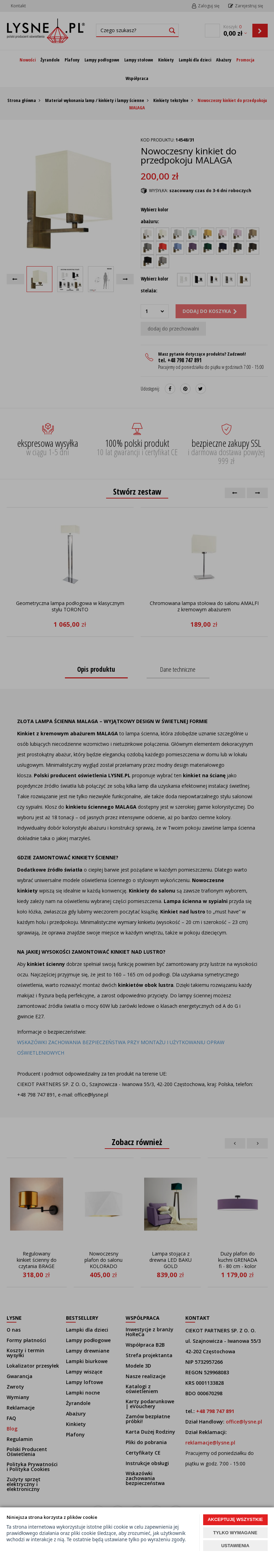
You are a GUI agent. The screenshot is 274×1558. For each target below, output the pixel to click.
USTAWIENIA (235, 1545)
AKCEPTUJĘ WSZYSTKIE (235, 1519)
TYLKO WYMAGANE (235, 1532)
